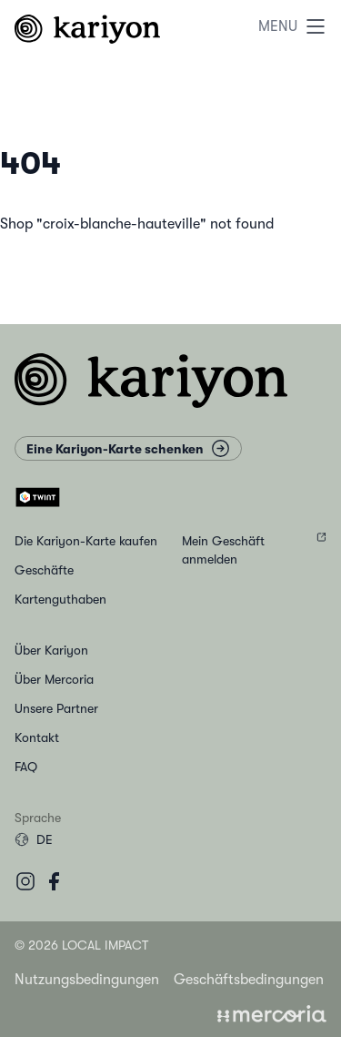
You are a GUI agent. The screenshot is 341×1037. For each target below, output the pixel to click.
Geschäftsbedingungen (249, 979)
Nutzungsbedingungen (87, 979)
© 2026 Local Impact (81, 945)
